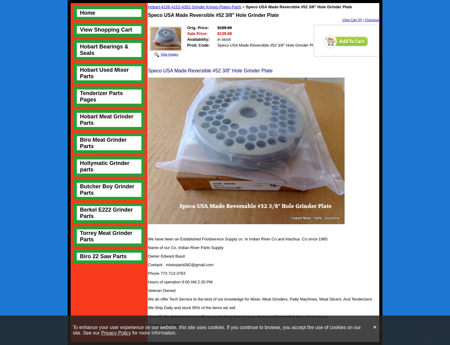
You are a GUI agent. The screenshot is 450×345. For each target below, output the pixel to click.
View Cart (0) (352, 20)
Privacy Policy (116, 332)
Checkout (372, 20)
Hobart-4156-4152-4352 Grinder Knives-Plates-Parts (194, 7)
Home (87, 13)
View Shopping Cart (106, 30)
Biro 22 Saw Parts (103, 256)
